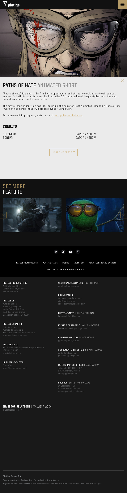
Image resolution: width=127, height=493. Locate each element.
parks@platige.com (67, 353)
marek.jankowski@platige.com (72, 328)
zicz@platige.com (66, 301)
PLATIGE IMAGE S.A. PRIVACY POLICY (65, 270)
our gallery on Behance (68, 115)
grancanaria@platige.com (15, 335)
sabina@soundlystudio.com (71, 391)
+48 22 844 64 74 (11, 292)
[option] (32, 215)
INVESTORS (79, 263)
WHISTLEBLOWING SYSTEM (102, 263)
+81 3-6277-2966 (10, 350)
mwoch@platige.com (12, 410)
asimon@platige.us (12, 307)
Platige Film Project (26, 263)
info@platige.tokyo (12, 353)
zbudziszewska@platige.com (71, 304)
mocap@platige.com (68, 373)
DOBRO (65, 263)
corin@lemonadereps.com (15, 368)
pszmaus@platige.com (69, 356)
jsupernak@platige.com (69, 316)
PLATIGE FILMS (50, 263)
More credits (64, 152)
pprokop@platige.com (68, 286)
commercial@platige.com (70, 298)
